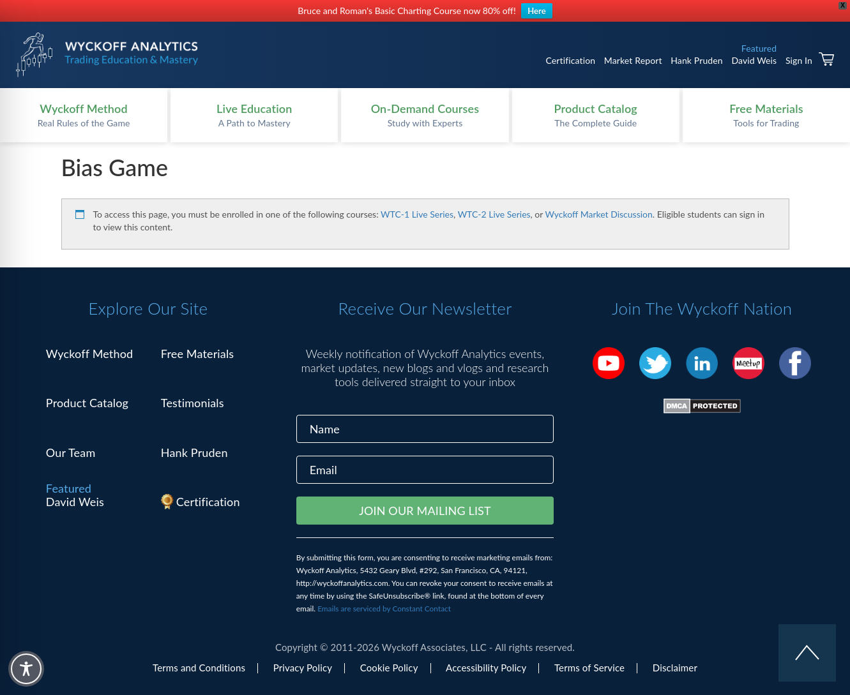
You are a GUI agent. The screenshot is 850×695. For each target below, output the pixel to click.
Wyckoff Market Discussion (599, 214)
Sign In (798, 60)
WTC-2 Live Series (494, 214)
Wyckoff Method (89, 354)
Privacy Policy (302, 667)
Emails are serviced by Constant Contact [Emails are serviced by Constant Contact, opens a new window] (384, 608)
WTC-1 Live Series (417, 214)
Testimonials (192, 403)
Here (536, 11)
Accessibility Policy (486, 667)
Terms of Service (589, 667)
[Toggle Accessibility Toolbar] (26, 668)
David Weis (754, 60)
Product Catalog (87, 403)
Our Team (71, 452)
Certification (570, 60)
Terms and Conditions (199, 667)
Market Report (633, 60)
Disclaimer (675, 667)
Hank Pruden (697, 60)
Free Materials (197, 354)
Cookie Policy (389, 667)
